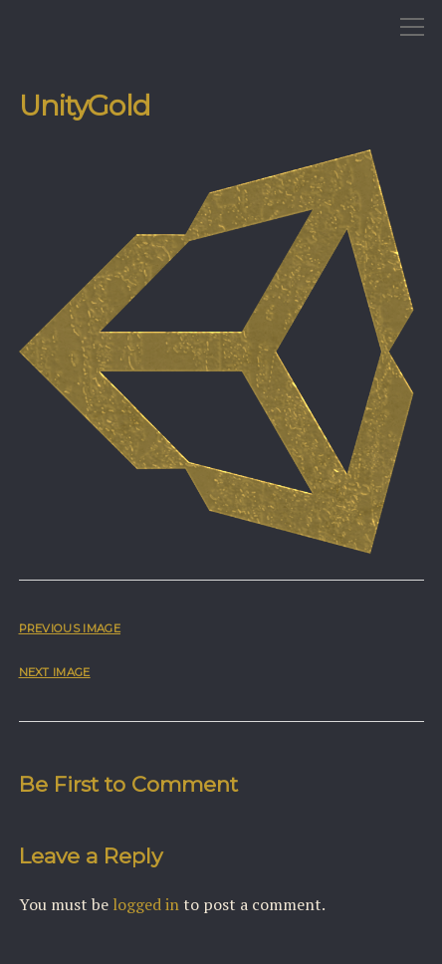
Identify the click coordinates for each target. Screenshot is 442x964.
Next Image (55, 672)
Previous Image (69, 628)
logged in (145, 904)
